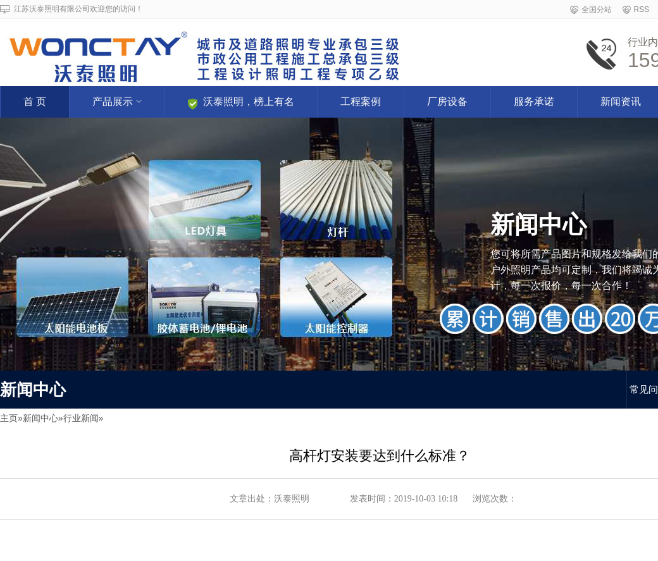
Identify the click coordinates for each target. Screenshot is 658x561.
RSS (642, 9)
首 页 (34, 101)
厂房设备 (447, 101)
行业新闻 (81, 418)
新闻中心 (40, 418)
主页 (9, 418)
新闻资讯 (620, 101)
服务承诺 (534, 101)
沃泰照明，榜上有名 (241, 102)
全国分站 (596, 9)
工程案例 (360, 101)
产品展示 (117, 101)
